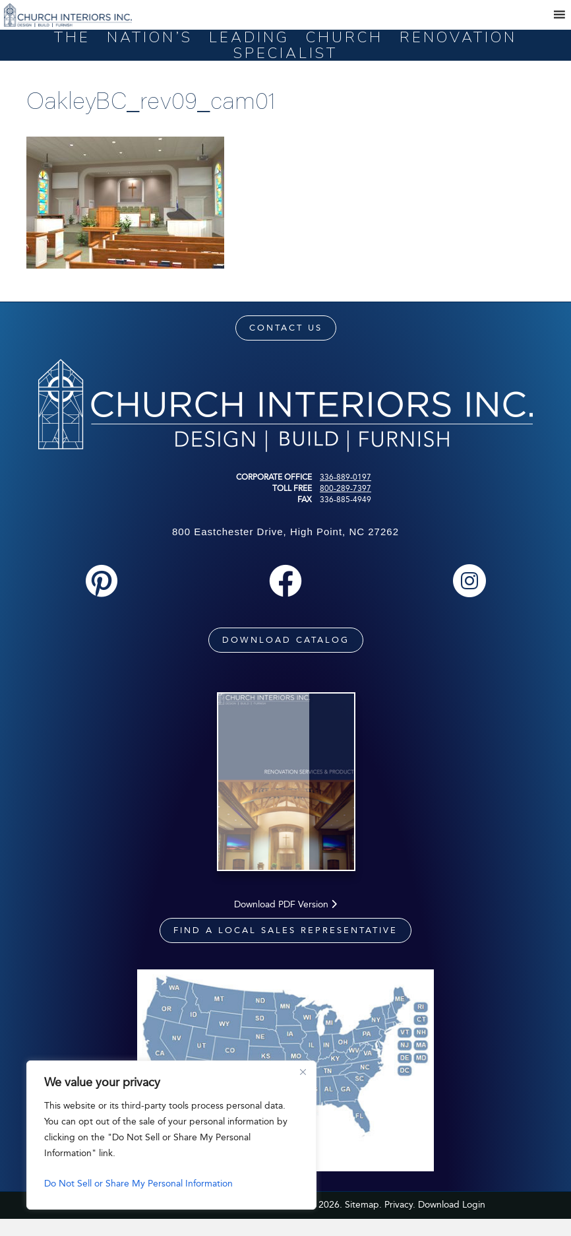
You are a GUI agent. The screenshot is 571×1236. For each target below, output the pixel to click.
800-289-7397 (345, 488)
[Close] (303, 1072)
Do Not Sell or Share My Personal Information (138, 1183)
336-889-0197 (345, 477)
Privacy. (399, 1221)
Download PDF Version (285, 921)
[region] (171, 1135)
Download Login (451, 1221)
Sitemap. (363, 1221)
